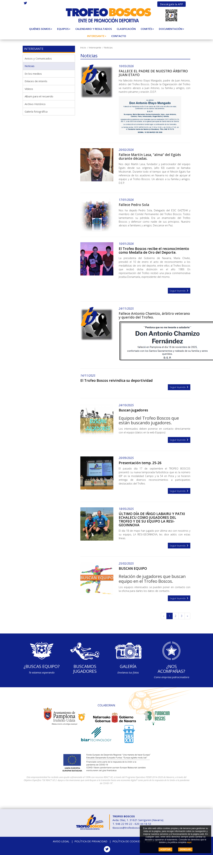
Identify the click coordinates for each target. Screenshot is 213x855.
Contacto (118, 36)
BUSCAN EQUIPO (133, 568)
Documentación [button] (171, 29)
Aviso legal (61, 841)
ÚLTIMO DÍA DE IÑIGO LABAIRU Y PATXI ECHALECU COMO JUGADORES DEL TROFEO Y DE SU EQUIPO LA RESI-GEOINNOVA (152, 519)
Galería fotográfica (36, 111)
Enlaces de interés (36, 81)
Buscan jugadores (133, 410)
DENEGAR (185, 849)
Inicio (83, 47)
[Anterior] (164, 616)
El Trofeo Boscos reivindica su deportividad (116, 380)
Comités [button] (147, 29)
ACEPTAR (165, 849)
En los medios (33, 73)
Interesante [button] (96, 36)
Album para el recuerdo (39, 96)
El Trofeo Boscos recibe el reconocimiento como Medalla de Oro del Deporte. (154, 250)
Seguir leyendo (179, 290)
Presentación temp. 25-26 (140, 463)
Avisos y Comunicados (38, 58)
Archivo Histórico (35, 104)
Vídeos (29, 89)
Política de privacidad (90, 841)
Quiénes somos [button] (40, 29)
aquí (189, 842)
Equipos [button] (63, 29)
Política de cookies (126, 841)
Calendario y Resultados (93, 29)
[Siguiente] (187, 616)
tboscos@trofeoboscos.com (129, 827)
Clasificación (126, 29)
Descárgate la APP (171, 4)
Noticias (29, 66)
